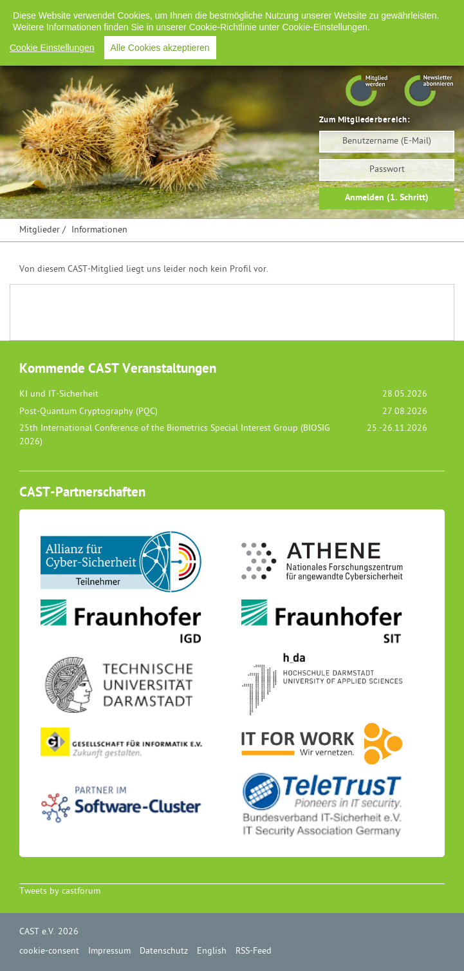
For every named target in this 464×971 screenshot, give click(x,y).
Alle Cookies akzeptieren (160, 47)
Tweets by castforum (59, 891)
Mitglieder (39, 230)
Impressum (109, 951)
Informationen (99, 230)
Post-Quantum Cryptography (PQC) (88, 412)
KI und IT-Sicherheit (58, 394)
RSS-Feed (254, 951)
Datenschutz (164, 951)
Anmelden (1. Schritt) (387, 198)
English (212, 951)
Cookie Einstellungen (52, 47)
